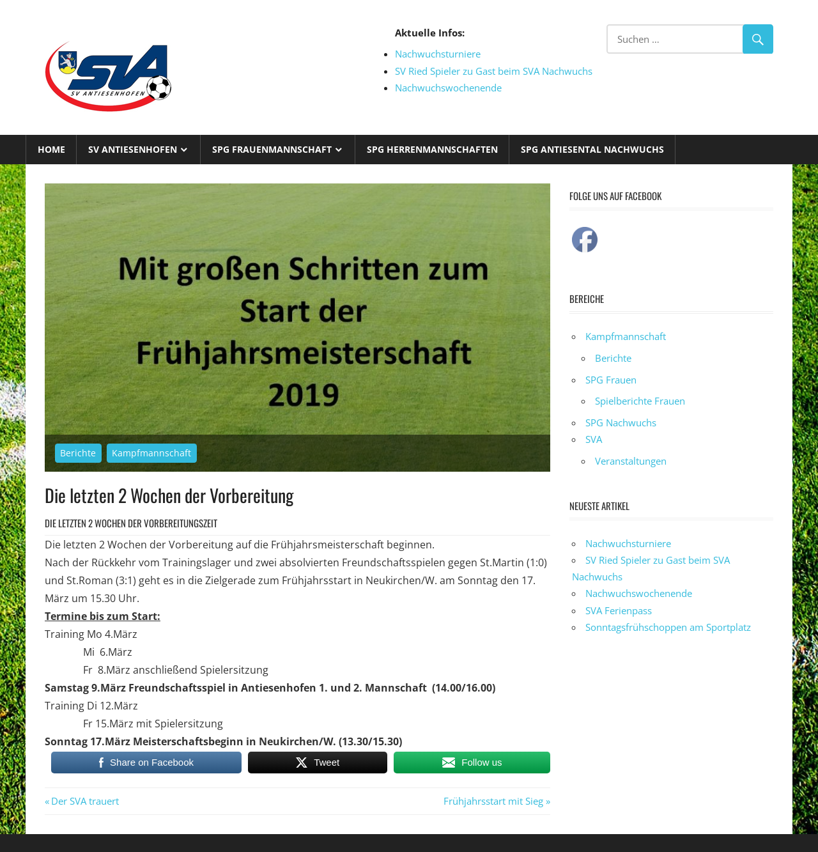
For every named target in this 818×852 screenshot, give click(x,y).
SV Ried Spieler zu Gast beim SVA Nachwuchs (493, 71)
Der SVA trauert (84, 800)
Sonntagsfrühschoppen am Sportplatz (668, 627)
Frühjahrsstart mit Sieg (493, 800)
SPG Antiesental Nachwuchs (592, 149)
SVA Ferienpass (618, 610)
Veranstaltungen (631, 460)
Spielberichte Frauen (640, 400)
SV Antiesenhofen (132, 149)
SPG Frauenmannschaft (272, 149)
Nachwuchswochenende (448, 87)
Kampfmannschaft (151, 453)
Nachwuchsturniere (438, 53)
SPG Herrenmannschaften (432, 149)
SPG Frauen (611, 379)
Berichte (78, 453)
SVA (593, 439)
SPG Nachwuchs (620, 422)
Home (51, 149)
